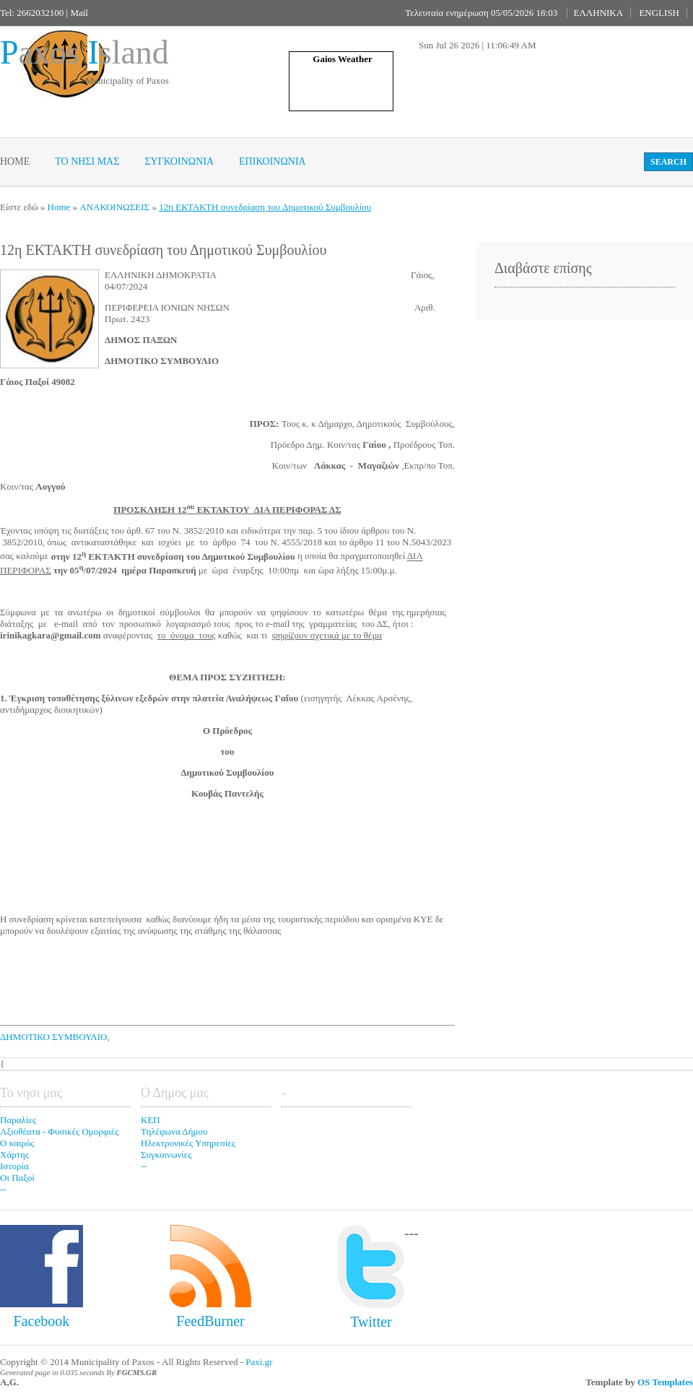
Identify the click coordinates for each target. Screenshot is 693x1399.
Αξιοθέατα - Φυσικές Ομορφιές (59, 1131)
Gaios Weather (342, 58)
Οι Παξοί (17, 1177)
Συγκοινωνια (179, 161)
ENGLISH (659, 12)
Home (15, 161)
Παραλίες (18, 1119)
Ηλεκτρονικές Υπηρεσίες (188, 1143)
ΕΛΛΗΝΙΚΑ (598, 12)
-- (3, 1189)
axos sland (84, 52)
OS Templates (665, 1382)
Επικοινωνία (272, 161)
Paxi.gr (258, 1361)
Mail (79, 12)
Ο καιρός (17, 1143)
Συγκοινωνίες (166, 1154)
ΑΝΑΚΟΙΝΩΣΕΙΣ (114, 207)
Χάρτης (14, 1154)
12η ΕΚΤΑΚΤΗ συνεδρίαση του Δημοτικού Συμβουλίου (265, 207)
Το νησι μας (87, 161)
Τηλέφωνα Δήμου (174, 1131)
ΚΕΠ (150, 1119)
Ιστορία (14, 1166)
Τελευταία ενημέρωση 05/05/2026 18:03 (481, 12)
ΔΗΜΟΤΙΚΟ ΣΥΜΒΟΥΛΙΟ (53, 1036)
